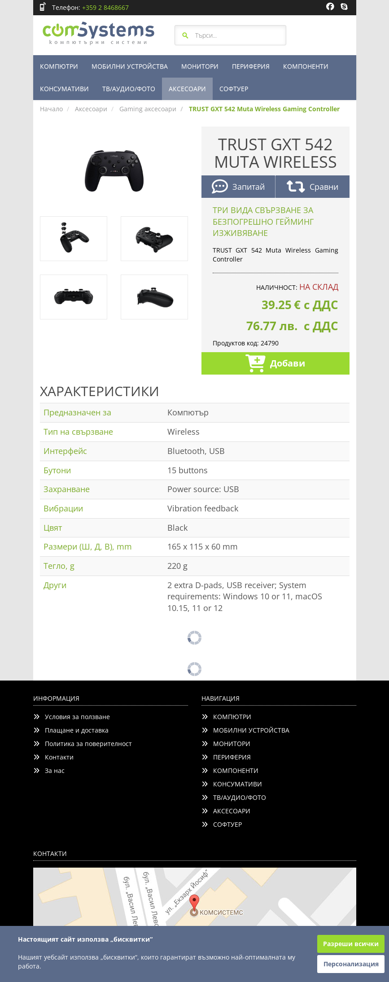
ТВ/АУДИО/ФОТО (128, 88)
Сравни (312, 188)
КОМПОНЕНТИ (305, 66)
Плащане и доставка (71, 730)
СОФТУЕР (233, 88)
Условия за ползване (71, 716)
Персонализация (351, 964)
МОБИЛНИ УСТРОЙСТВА (130, 66)
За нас (49, 770)
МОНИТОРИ (200, 66)
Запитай (238, 188)
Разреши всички (351, 943)
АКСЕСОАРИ (187, 88)
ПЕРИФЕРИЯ (251, 66)
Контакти (53, 757)
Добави (275, 364)
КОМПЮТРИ (59, 66)
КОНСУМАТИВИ (64, 88)
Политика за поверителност (82, 743)
